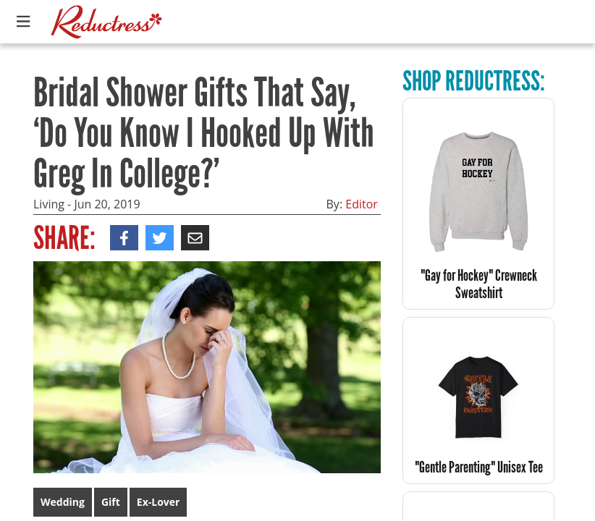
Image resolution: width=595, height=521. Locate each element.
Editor (361, 204)
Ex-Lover (158, 502)
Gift (110, 502)
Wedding (63, 502)
